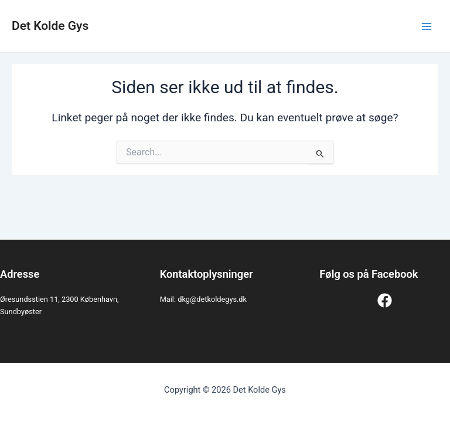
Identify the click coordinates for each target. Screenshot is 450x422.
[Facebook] (384, 300)
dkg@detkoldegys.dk (212, 299)
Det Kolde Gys (50, 26)
